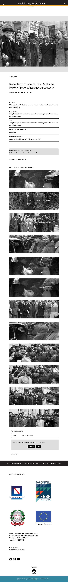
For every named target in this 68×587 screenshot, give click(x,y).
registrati (31, 446)
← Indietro (13, 77)
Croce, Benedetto (27, 435)
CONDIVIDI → (22, 159)
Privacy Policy (13, 547)
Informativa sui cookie (16, 550)
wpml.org (34, 578)
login (38, 446)
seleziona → (13, 159)
